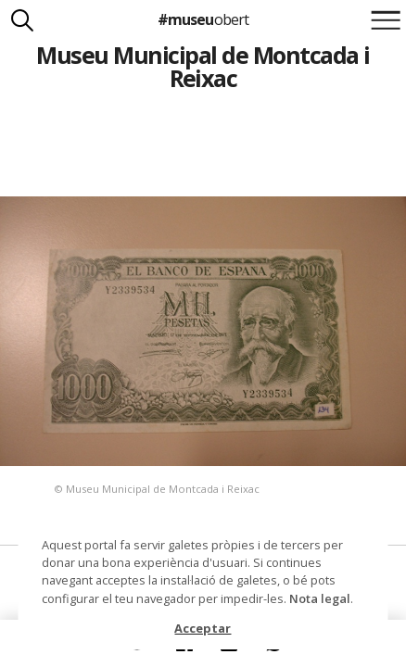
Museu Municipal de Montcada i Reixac (202, 66)
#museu (202, 19)
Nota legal (319, 598)
